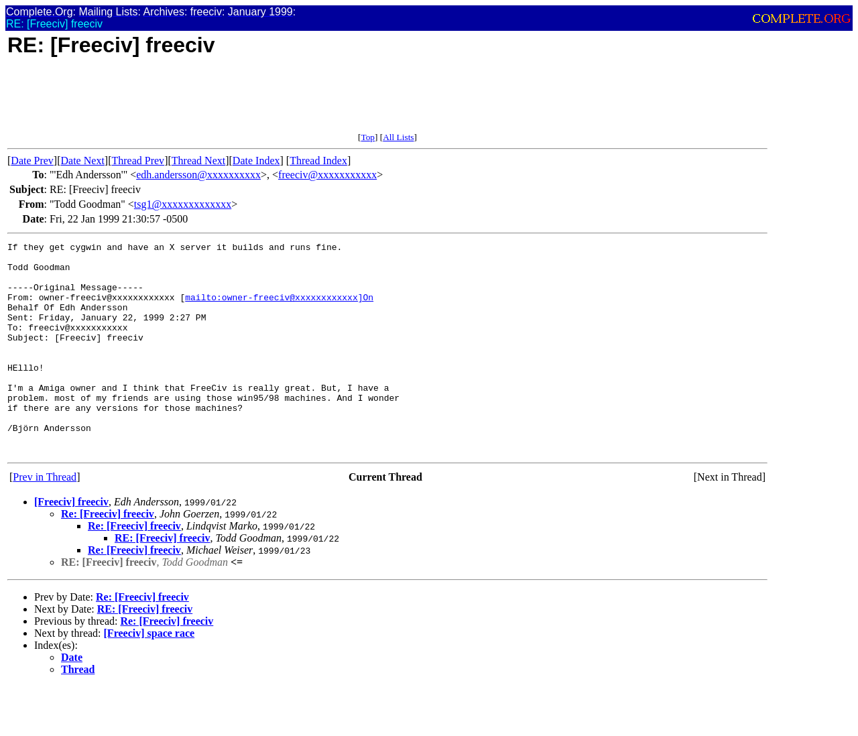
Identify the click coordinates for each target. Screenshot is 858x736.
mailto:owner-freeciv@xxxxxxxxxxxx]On (279, 309)
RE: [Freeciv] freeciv (162, 580)
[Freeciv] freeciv (71, 544)
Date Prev (32, 160)
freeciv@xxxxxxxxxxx (327, 174)
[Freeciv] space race (149, 675)
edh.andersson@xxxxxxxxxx (198, 174)
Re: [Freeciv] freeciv (107, 556)
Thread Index (318, 160)
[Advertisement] (251, 102)
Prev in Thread (44, 519)
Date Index (256, 160)
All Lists (398, 137)
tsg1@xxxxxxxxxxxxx (182, 204)
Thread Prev (137, 160)
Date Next (83, 160)
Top (368, 137)
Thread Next (198, 160)
